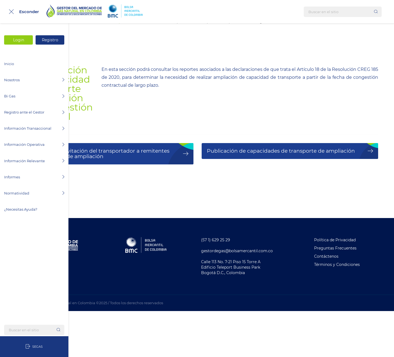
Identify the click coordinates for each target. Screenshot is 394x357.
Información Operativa (34, 144)
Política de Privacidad (348, 285)
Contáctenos (340, 302)
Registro (50, 39)
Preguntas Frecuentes (349, 294)
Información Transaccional (34, 128)
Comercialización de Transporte (167, 30)
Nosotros (34, 80)
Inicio (9, 64)
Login (18, 39)
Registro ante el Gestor (34, 112)
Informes (34, 177)
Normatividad (34, 193)
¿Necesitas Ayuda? (20, 209)
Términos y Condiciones (350, 310)
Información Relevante (34, 161)
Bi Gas (34, 96)
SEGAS (34, 347)
